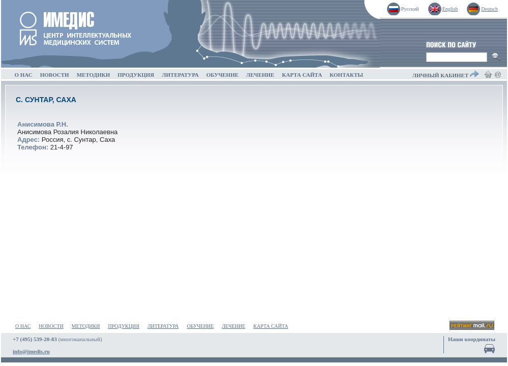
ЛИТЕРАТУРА (180, 75)
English (450, 9)
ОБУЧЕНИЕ (222, 75)
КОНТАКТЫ (346, 75)
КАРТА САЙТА (302, 75)
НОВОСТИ (54, 75)
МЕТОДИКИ (93, 75)
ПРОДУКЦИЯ (136, 75)
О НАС (23, 75)
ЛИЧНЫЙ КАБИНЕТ (445, 74)
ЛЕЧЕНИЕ (260, 75)
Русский (410, 9)
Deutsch (489, 9)
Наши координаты (471, 339)
